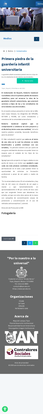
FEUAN (21, 301)
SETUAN (21, 303)
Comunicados (21, 51)
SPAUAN (22, 306)
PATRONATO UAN (21, 308)
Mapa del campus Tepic (21, 321)
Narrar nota (27, 81)
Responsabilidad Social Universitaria (21, 326)
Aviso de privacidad (21, 363)
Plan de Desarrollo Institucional (21, 323)
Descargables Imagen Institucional (21, 328)
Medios (7, 38)
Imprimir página (9, 239)
